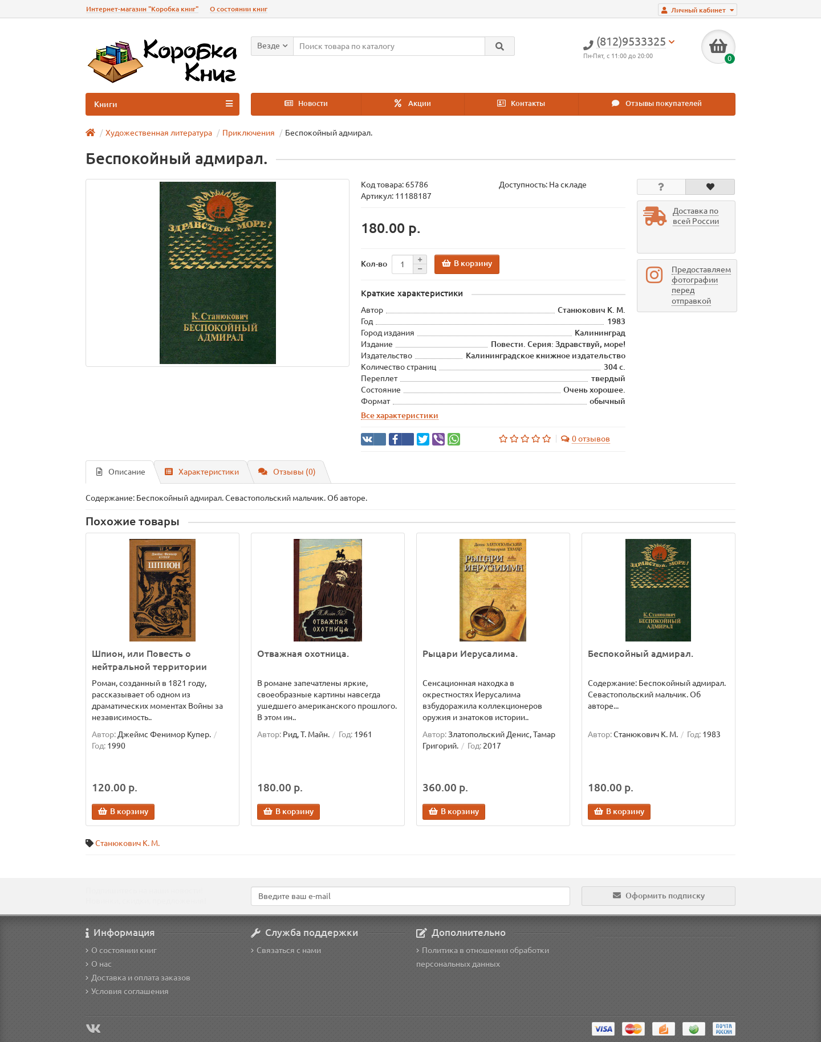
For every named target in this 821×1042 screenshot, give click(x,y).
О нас (99, 964)
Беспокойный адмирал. (640, 653)
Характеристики (202, 471)
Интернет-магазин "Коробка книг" (142, 9)
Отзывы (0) (287, 471)
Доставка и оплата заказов (138, 977)
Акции (413, 103)
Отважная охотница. (303, 653)
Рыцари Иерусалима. (470, 653)
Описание (120, 471)
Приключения (248, 132)
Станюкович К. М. (127, 843)
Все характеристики (399, 415)
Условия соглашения (127, 991)
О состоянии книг (238, 9)
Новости (306, 103)
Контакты (521, 103)
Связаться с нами (286, 950)
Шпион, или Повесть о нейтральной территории (149, 660)
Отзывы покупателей (657, 103)
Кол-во (374, 263)
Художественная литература (158, 132)
